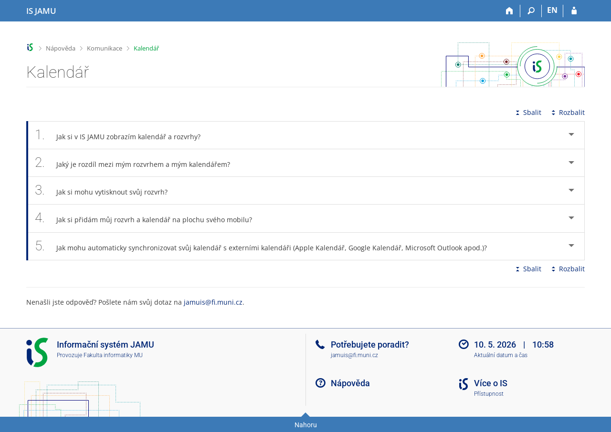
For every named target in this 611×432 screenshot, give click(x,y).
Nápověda (60, 48)
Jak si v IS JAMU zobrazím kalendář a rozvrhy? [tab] (123, 135)
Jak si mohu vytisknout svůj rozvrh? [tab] (106, 190)
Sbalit (527, 112)
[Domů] (509, 11)
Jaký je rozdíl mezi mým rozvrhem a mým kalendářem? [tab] (138, 162)
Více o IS (490, 383)
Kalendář (146, 48)
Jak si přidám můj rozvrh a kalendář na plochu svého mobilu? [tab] (149, 218)
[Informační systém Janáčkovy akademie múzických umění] (41, 11)
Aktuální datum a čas (500, 355)
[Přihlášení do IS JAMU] (574, 11)
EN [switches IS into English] (552, 10)
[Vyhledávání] (531, 11)
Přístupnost (489, 394)
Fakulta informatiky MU (113, 355)
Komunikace (104, 48)
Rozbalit (567, 112)
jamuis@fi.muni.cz (213, 302)
